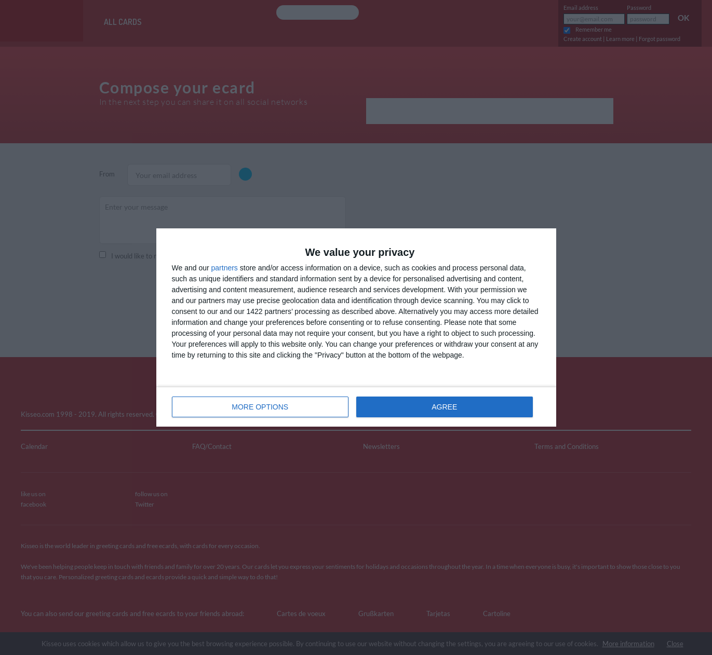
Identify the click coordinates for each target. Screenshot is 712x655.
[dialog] (356, 327)
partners (224, 267)
